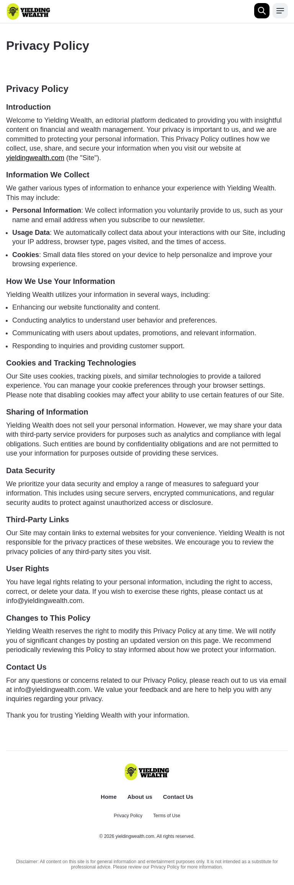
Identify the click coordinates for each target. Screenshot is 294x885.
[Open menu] (280, 10)
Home (109, 796)
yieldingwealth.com (35, 158)
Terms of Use (166, 815)
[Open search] (262, 10)
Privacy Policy (128, 815)
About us (139, 796)
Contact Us (178, 796)
